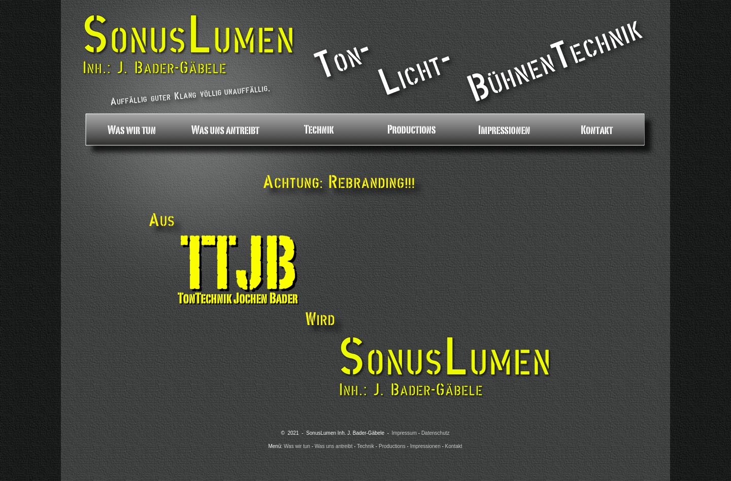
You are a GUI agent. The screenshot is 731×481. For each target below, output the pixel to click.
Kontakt (453, 446)
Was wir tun (297, 446)
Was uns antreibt (334, 446)
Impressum (404, 433)
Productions (392, 446)
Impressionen (425, 446)
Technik (365, 446)
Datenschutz (435, 433)
